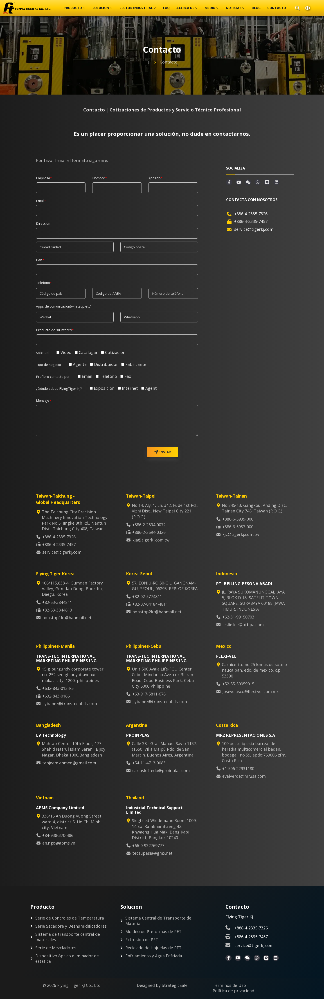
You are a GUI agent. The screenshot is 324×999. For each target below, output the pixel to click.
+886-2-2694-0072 (149, 524)
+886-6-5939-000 (237, 519)
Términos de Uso (229, 985)
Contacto (276, 8)
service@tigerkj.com (253, 229)
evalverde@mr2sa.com (244, 776)
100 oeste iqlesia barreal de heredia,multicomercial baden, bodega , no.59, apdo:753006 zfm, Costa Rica (252, 752)
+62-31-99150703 (238, 617)
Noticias (233, 8)
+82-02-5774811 (147, 596)
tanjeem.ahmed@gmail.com (69, 763)
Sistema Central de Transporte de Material (158, 920)
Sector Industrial (136, 8)
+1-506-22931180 (238, 768)
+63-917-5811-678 (149, 694)
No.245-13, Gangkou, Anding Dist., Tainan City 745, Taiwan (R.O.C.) (253, 508)
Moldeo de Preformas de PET (153, 931)
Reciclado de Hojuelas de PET (153, 947)
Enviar (162, 452)
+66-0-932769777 (148, 845)
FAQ (166, 8)
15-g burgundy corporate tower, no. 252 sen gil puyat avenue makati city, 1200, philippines (72, 674)
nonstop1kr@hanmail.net (67, 617)
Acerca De (185, 8)
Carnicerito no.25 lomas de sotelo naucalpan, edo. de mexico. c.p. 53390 (253, 670)
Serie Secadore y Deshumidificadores (71, 926)
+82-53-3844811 (57, 602)
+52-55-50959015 (238, 683)
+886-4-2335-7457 (251, 936)
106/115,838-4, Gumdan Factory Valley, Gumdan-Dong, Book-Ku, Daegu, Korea (71, 588)
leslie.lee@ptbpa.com (243, 624)
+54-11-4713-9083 (149, 763)
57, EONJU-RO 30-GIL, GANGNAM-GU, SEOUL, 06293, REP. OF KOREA (163, 585)
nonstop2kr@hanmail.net (157, 611)
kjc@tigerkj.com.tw (240, 534)
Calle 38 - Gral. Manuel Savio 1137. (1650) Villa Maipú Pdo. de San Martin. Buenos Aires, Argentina (163, 749)
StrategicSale (174, 985)
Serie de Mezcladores (55, 947)
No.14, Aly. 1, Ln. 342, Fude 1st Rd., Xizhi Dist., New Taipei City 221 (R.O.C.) (163, 511)
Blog (256, 8)
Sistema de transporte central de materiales (67, 936)
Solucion (100, 8)
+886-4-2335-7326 (251, 213)
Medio (210, 8)
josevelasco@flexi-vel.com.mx (250, 691)
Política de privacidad (233, 990)
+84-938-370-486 (57, 835)
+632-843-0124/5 (58, 688)
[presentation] (79, 448)
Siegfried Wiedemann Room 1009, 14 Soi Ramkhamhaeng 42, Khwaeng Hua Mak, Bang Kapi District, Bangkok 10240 (163, 829)
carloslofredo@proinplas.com (161, 770)
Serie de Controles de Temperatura (69, 918)
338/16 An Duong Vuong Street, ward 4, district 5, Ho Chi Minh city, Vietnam (71, 821)
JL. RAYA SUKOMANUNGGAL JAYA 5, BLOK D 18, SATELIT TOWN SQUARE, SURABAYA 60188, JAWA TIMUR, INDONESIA (252, 600)
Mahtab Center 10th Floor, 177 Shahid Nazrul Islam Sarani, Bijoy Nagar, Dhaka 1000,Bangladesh (72, 749)
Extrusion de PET (141, 939)
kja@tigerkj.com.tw (150, 540)
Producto (73, 8)
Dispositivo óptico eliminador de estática (67, 958)
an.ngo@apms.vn (58, 843)
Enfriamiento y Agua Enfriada (153, 955)
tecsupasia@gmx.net (152, 853)
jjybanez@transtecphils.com (69, 703)
